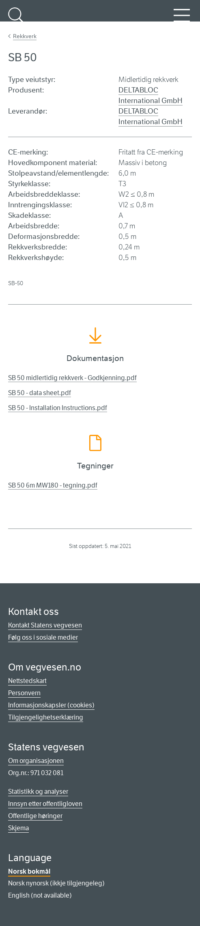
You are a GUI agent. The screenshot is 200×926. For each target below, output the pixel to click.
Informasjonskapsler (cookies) (51, 705)
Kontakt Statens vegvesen (45, 625)
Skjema (18, 828)
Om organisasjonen (36, 761)
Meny (182, 19)
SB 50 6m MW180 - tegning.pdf (52, 485)
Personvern (24, 693)
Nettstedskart (27, 681)
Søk (16, 19)
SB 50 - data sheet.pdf (39, 393)
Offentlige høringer (35, 816)
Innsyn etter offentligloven (45, 804)
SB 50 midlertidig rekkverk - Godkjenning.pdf (72, 378)
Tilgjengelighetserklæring (45, 717)
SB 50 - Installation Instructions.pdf (57, 408)
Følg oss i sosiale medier (43, 637)
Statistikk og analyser (38, 791)
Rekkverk (25, 36)
